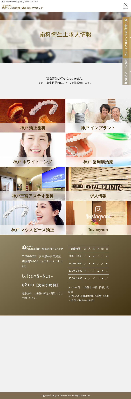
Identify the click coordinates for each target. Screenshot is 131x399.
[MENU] (126, 4)
